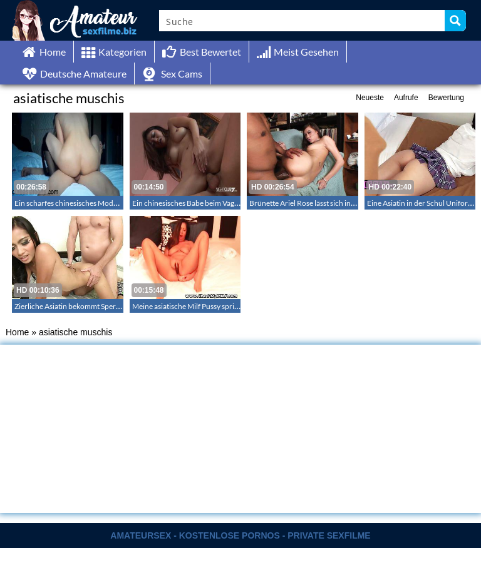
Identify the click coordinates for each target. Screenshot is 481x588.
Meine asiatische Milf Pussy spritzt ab (192, 306)
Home (17, 332)
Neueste (370, 97)
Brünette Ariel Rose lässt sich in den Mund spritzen (331, 203)
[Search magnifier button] (455, 20)
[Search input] (302, 20)
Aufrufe (406, 97)
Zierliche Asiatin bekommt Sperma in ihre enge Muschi (102, 306)
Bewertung (446, 97)
